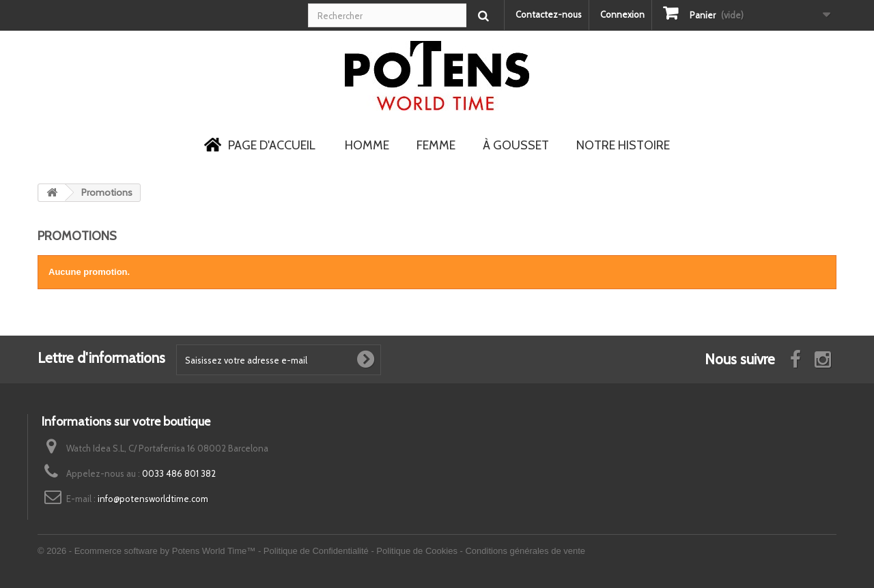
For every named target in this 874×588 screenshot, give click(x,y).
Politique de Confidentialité (316, 551)
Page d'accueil (259, 146)
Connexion (622, 14)
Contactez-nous (549, 14)
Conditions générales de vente (525, 551)
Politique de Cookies (416, 551)
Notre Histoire (623, 145)
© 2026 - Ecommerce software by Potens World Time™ (148, 551)
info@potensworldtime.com (153, 498)
